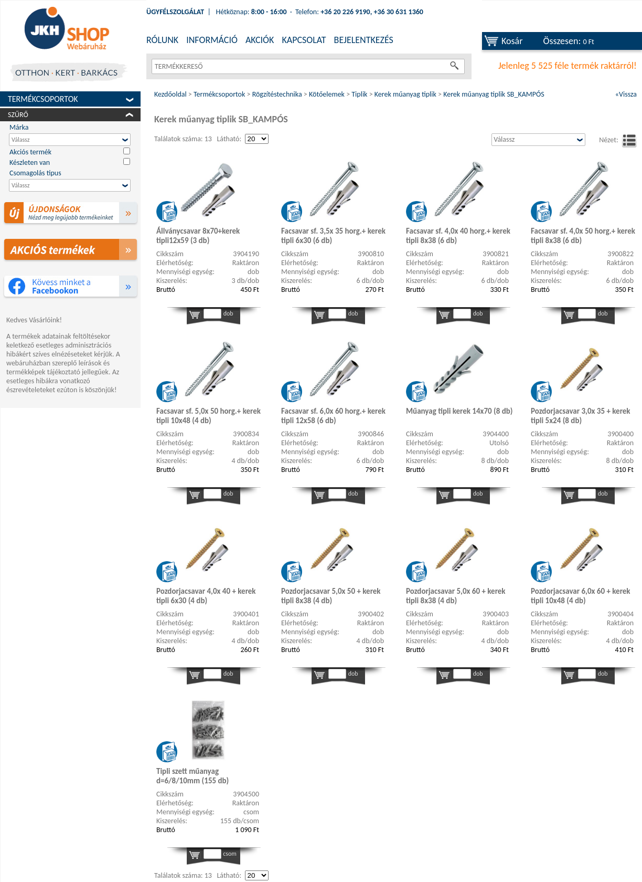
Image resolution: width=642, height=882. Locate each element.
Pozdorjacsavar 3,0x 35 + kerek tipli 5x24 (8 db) (580, 415)
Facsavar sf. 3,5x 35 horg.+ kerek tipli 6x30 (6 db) (333, 235)
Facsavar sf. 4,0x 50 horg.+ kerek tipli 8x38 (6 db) (583, 235)
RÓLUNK (162, 40)
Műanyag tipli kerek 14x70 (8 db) (459, 411)
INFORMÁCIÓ (212, 40)
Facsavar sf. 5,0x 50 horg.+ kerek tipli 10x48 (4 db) (208, 415)
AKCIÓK (259, 40)
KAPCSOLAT (304, 40)
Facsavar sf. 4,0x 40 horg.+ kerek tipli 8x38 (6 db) (458, 235)
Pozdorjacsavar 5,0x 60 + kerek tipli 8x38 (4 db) (456, 595)
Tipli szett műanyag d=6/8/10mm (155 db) (192, 775)
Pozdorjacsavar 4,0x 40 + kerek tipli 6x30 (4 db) (206, 595)
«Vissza (626, 94)
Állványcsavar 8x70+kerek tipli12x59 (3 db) (198, 235)
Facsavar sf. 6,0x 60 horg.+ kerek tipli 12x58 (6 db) (333, 415)
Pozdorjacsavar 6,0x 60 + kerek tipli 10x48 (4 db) (580, 595)
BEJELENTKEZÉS (363, 40)
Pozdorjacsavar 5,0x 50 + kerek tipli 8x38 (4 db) (331, 595)
